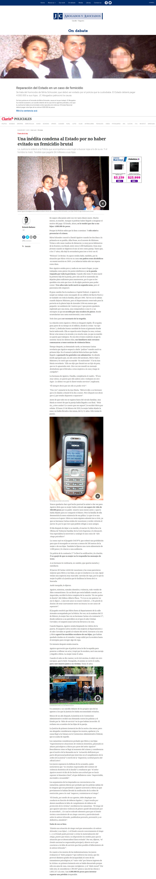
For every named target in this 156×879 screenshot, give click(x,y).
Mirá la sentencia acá (26, 110)
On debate (71, 3)
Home (43, 3)
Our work (62, 3)
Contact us (97, 3)
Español (151, 2)
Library (88, 3)
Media (81, 3)
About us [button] (52, 3)
